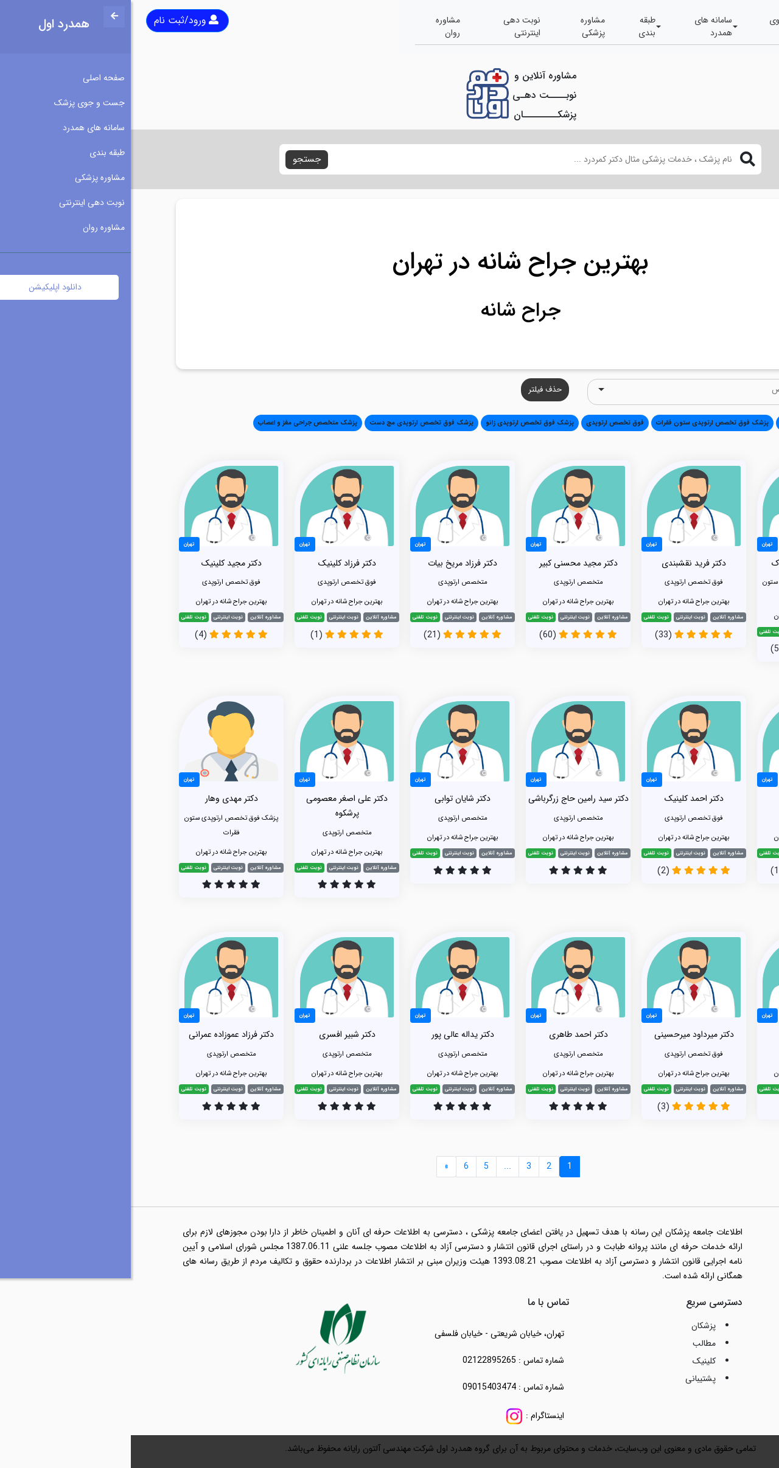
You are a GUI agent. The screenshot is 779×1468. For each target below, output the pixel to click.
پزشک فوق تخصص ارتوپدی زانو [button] (399, 423)
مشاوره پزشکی (462, 26)
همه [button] (716, 423)
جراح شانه (390, 311)
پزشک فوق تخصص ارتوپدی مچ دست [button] (291, 423)
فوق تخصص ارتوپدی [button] (484, 423)
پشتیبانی (569, 1378)
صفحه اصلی (732, 26)
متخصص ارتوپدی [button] (674, 423)
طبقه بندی (516, 26)
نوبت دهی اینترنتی (391, 26)
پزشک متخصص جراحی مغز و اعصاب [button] (176, 423)
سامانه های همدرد (582, 26)
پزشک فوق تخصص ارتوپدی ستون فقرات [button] (581, 423)
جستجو (176, 159)
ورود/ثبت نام (55, 20)
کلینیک (573, 1361)
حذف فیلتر (414, 389)
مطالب (573, 1343)
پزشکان (573, 1325)
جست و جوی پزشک (662, 26)
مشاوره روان (317, 26)
